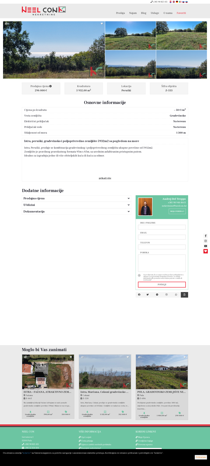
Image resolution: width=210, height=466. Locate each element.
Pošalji (162, 284)
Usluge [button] (155, 13)
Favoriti (181, 13)
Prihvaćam (201, 457)
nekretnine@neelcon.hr (174, 205)
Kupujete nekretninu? (91, 448)
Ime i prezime (147, 223)
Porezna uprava (145, 444)
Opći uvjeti (86, 437)
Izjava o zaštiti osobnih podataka (96, 444)
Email (143, 233)
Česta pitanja (87, 441)
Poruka (144, 252)
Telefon (145, 242)
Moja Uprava (144, 437)
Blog (143, 13)
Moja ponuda (177, 211)
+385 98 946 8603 (177, 202)
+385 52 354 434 (30, 448)
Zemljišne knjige (145, 441)
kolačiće (26, 453)
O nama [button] (167, 13)
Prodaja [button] (120, 13)
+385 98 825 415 (158, 2)
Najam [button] (133, 13)
